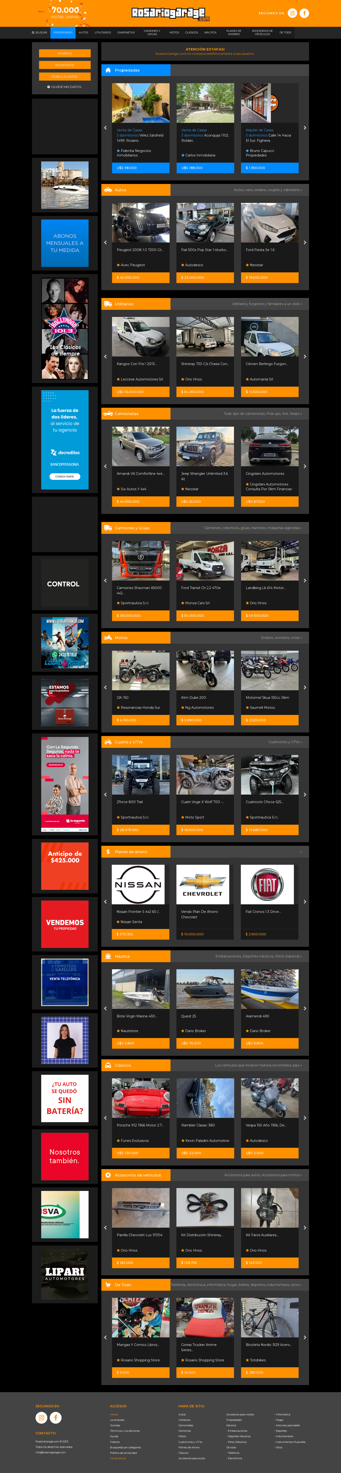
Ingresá (65, 53)
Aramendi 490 (257, 1016)
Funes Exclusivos (133, 1141)
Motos (182, 1436)
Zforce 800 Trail (130, 802)
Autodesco (192, 265)
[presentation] (105, 128)
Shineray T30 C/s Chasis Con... (205, 364)
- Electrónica (234, 1458)
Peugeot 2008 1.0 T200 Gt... (140, 250)
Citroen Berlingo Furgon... (267, 364)
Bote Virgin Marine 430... (137, 1016)
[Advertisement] (65, 126)
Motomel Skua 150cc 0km (267, 697)
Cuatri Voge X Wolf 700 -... (202, 802)
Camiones (185, 1430)
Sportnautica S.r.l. (133, 603)
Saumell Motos (260, 707)
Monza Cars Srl (195, 603)
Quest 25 (188, 1016)
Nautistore (127, 1031)
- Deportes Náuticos (238, 1436)
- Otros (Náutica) (236, 1442)
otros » (296, 1285)
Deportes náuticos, (259, 956)
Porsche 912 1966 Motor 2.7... (140, 1125)
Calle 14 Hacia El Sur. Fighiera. (268, 135)
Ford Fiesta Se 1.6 (260, 250)
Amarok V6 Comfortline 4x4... (141, 473)
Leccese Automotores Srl (140, 379)
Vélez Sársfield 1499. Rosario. (140, 135)
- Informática (282, 1414)
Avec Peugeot (131, 265)
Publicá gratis (65, 76)
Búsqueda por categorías (125, 1447)
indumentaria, (279, 1285)
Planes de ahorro (189, 1447)
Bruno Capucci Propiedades (260, 153)
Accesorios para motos (280, 1175)
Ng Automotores (197, 707)
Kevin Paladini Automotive (205, 1141)
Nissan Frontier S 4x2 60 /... (138, 912)
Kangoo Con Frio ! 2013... (137, 364)
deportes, (259, 1285)
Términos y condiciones (125, 1430)
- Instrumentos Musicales (289, 1442)
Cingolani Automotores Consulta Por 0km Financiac (269, 486)
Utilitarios (184, 1420)
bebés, (245, 1285)
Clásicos (183, 1453)
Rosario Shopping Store (138, 1360)
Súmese (115, 1425)
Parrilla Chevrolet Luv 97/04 (139, 1235)
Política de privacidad (123, 1453)
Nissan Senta (129, 922)
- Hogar (278, 1420)
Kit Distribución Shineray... (202, 1235)
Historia (115, 1442)
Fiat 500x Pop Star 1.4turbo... (204, 250)
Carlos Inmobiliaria (198, 155)
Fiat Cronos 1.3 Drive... (263, 912)
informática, (217, 1285)
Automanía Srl (259, 379)
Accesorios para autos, (243, 1175)
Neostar (254, 265)
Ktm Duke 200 (193, 697)
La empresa (117, 1420)
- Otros (278, 1447)
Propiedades (234, 1420)
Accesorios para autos (192, 1458)
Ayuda (114, 1436)
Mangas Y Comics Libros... (138, 1345)
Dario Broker (193, 1031)
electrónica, (197, 1285)
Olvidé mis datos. (64, 86)
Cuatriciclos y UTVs (190, 1442)
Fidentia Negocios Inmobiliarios (134, 153)
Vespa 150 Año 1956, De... (266, 1125)
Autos (182, 1414)
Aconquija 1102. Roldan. (205, 135)
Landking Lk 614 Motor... (266, 588)
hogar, (233, 1285)
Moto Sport (192, 817)
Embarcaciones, (229, 956)
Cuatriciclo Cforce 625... (264, 802)
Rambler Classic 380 (198, 1125)
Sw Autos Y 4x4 (131, 489)
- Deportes (280, 1430)
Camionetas (186, 1425)
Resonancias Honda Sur (138, 707)
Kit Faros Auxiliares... (262, 1235)
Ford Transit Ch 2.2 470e (201, 588)
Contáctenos (118, 1458)
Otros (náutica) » (288, 956)
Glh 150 (123, 697)
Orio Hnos (191, 379)
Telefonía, (179, 1285)
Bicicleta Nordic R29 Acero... (269, 1345)
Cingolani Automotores (265, 473)
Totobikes (256, 1360)
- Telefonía (232, 1453)
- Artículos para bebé (287, 1425)
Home (114, 1414)
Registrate (64, 65)
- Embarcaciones (236, 1430)
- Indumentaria (283, 1436)
